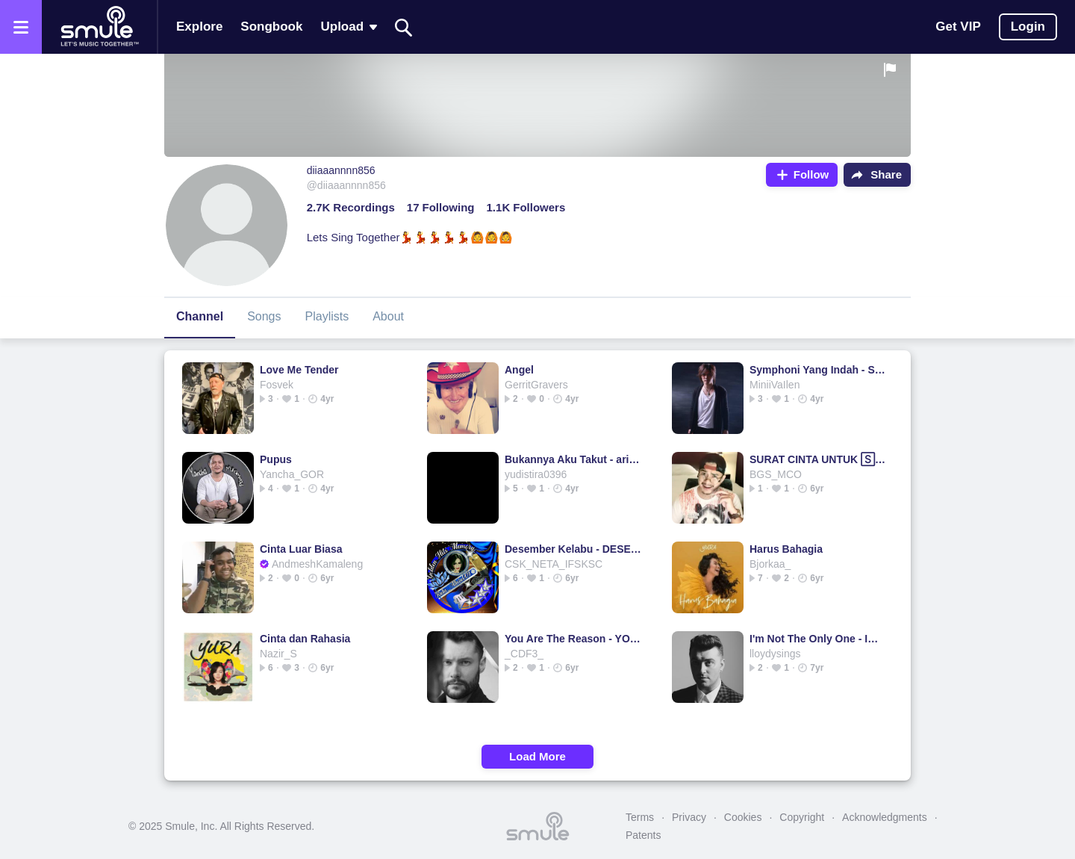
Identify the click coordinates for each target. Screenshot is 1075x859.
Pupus (276, 459)
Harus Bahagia (786, 549)
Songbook (271, 26)
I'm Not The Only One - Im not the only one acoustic (818, 639)
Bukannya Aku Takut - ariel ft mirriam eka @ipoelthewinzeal (573, 459)
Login (1028, 26)
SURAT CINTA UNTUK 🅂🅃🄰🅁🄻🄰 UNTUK (818, 459)
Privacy (689, 817)
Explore (199, 26)
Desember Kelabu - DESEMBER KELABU (573, 549)
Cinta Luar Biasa (301, 549)
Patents (643, 835)
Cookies (743, 817)
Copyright (801, 817)
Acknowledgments (884, 817)
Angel (519, 370)
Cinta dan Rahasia (305, 639)
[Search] (404, 27)
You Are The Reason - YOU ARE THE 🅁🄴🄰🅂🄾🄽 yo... (573, 639)
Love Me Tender (299, 370)
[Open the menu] (21, 27)
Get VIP (957, 26)
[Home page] (99, 27)
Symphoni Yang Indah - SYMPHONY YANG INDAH (818, 370)
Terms (640, 817)
